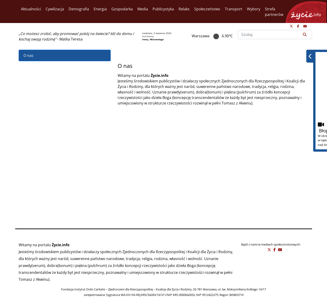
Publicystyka (163, 9)
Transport (233, 9)
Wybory (253, 9)
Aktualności (31, 9)
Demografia (79, 9)
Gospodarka (122, 9)
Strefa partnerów (274, 11)
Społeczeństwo (207, 9)
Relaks (184, 9)
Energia (100, 9)
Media (142, 9)
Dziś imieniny (148, 36)
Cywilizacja (55, 9)
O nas (28, 55)
